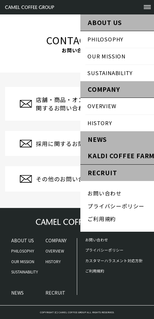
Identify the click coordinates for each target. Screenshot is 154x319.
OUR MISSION (22, 261)
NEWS (17, 292)
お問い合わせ (96, 239)
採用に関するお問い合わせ (72, 143)
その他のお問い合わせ (66, 179)
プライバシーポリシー (104, 250)
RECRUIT (55, 292)
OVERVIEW (54, 251)
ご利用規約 (94, 270)
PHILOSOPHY (22, 251)
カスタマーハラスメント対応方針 (114, 260)
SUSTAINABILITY (24, 271)
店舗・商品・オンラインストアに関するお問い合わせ (81, 103)
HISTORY (53, 261)
